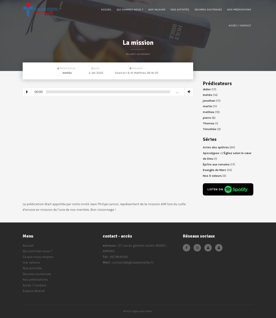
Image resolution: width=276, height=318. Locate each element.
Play (27, 91)
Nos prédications (239, 9)
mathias (208, 112)
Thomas (208, 123)
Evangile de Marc (214, 170)
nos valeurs (156, 9)
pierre (207, 118)
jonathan (209, 100)
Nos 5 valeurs (212, 175)
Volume (188, 91)
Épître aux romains (216, 164)
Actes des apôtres (216, 147)
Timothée (209, 129)
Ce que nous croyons (38, 257)
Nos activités (180, 9)
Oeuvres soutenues (208, 9)
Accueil (106, 9)
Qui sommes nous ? (130, 9)
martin (207, 106)
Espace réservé (34, 291)
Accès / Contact (240, 25)
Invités (67, 73)
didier (207, 89)
